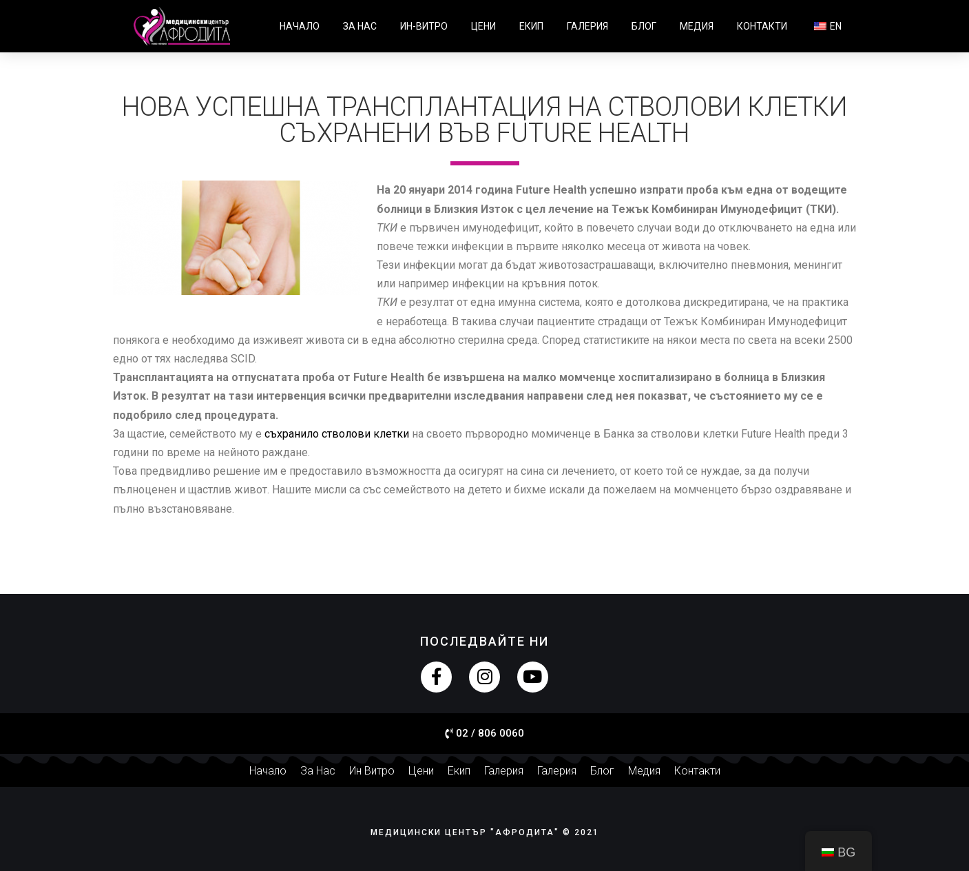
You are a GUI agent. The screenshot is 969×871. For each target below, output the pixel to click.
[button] (484, 734)
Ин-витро (424, 26)
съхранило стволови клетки (336, 433)
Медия (696, 26)
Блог (644, 26)
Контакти (762, 26)
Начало (300, 26)
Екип (531, 26)
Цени (483, 26)
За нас (360, 26)
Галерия (587, 26)
